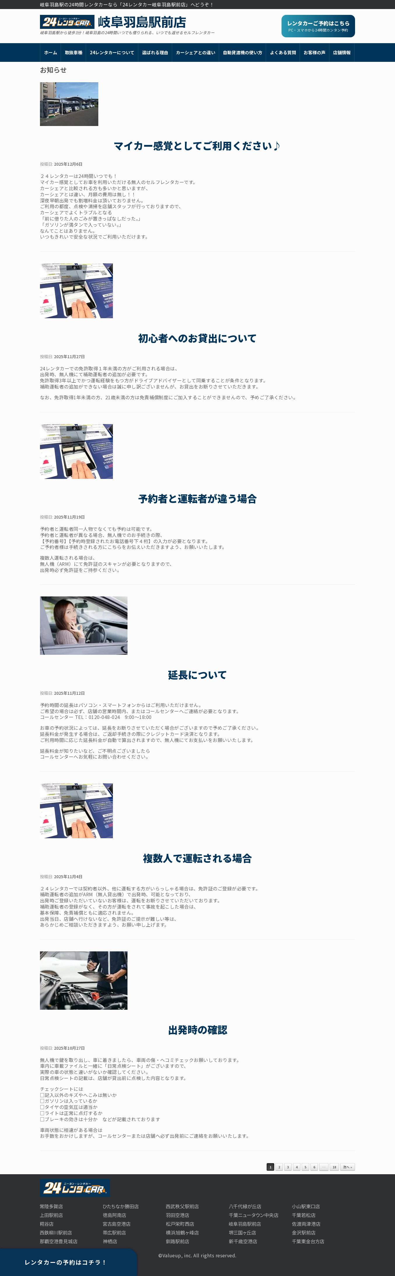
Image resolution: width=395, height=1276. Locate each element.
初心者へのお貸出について (197, 338)
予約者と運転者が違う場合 (197, 498)
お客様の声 (315, 52)
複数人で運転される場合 (197, 858)
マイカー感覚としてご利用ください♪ (197, 145)
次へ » (347, 1167)
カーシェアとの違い (195, 52)
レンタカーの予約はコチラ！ (66, 1262)
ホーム (50, 52)
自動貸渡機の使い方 (242, 52)
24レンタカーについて (112, 52)
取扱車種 (73, 52)
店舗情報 (342, 52)
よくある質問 (283, 52)
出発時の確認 (197, 1029)
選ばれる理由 (155, 52)
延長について (197, 674)
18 (334, 1167)
